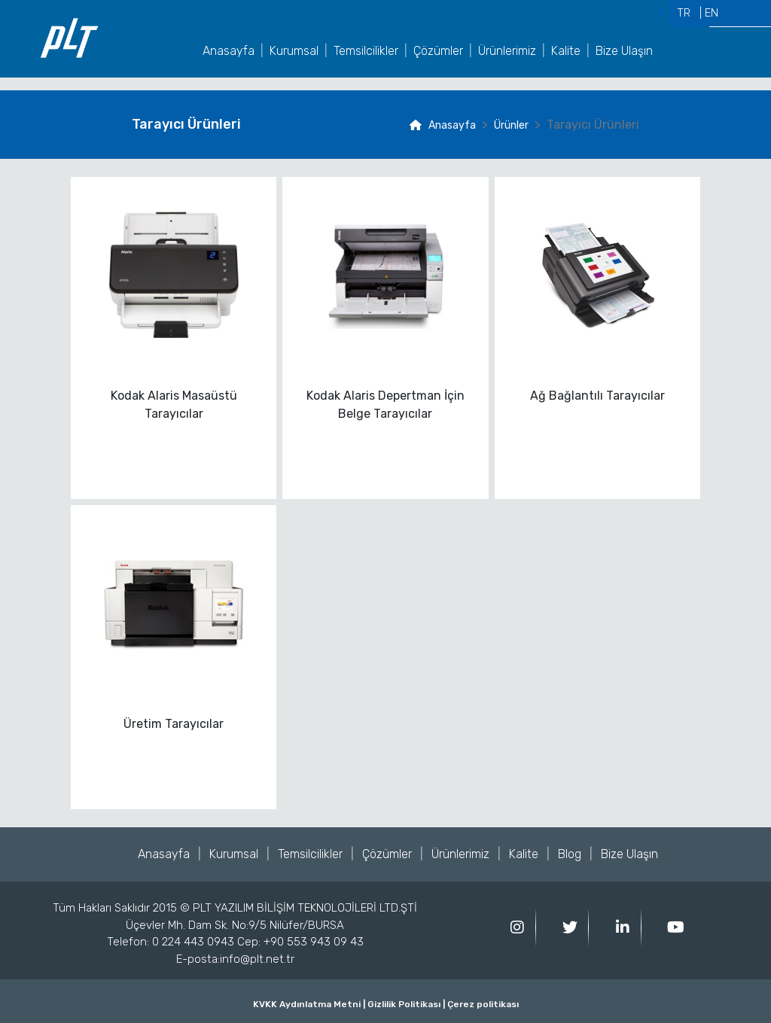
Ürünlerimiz (507, 51)
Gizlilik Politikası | (405, 1004)
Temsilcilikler (366, 51)
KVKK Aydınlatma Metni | (309, 1004)
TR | (689, 13)
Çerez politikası (482, 1004)
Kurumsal (294, 51)
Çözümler (438, 51)
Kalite (566, 51)
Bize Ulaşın (624, 51)
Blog (569, 854)
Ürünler (511, 125)
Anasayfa (228, 51)
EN (711, 13)
